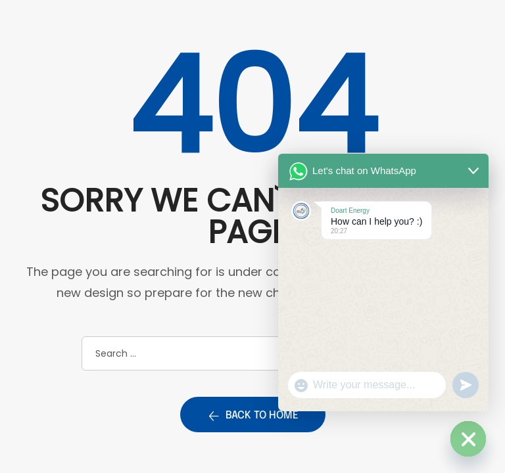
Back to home (253, 416)
